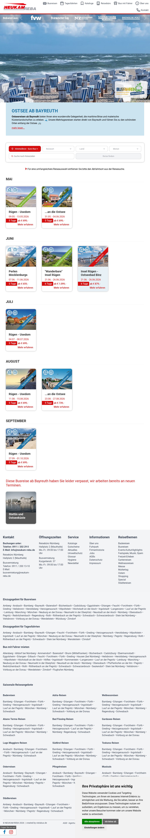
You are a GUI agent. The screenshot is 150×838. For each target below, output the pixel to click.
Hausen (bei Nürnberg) (88, 656)
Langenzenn (117, 608)
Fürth (137, 605)
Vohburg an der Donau (27, 618)
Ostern (121, 573)
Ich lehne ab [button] (110, 821)
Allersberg (8, 653)
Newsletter (73, 563)
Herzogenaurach (48, 608)
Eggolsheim (93, 605)
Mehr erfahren (25, 224)
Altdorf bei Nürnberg (25, 653)
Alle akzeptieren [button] (92, 821)
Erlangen (106, 605)
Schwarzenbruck (105, 615)
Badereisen (124, 543)
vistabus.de (41, 823)
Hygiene (72, 559)
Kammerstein (71, 659)
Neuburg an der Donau (50, 612)
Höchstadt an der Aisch (85, 608)
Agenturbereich (75, 823)
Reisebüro (106, 3)
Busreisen (52, 3)
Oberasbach (135, 612)
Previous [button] (20, 18)
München (32, 612)
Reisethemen (127, 537)
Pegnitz (7, 615)
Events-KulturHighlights (130, 550)
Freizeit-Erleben (126, 556)
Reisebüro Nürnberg (13, 554)
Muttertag (123, 569)
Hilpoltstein (65, 608)
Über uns (144, 3)
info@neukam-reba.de (23, 550)
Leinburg (8, 612)
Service (73, 537)
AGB (65, 823)
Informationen (99, 537)
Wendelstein (47, 618)
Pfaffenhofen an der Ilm (120, 663)
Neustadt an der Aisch (104, 612)
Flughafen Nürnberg (63, 669)
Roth (48, 615)
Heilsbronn (18, 608)
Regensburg (38, 615)
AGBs (92, 556)
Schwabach (89, 615)
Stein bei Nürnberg (125, 615)
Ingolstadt (104, 608)
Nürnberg (122, 612)
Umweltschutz (75, 553)
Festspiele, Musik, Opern (130, 553)
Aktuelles (72, 550)
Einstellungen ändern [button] (94, 827)
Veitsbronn (8, 618)
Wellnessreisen (126, 563)
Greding (7, 608)
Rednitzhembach (21, 615)
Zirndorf (72, 618)
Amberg (7, 605)
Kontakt (145, 10)
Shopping (123, 576)
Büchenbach (65, 605)
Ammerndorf (44, 653)
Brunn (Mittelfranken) (76, 653)
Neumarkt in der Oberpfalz (77, 612)
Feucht (116, 605)
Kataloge (89, 3)
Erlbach (32, 656)
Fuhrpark (94, 546)
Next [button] (145, 18)
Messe (121, 566)
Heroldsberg (32, 608)
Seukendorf (98, 666)
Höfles (47, 659)
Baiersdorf (51, 605)
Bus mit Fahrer (125, 3)
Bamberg (28, 605)
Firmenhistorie (96, 550)
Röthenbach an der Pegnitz (67, 615)
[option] (36, 18)
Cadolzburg (80, 605)
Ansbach (17, 605)
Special (122, 579)
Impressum (95, 563)
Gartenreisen (124, 559)
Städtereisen (124, 582)
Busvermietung (10, 562)
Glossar (72, 556)
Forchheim (126, 605)
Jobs (91, 553)
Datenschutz (95, 559)
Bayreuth (39, 605)
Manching (20, 612)
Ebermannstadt (126, 653)
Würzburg (61, 618)
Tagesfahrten (71, 3)
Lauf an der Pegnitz (136, 608)
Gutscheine (73, 546)
